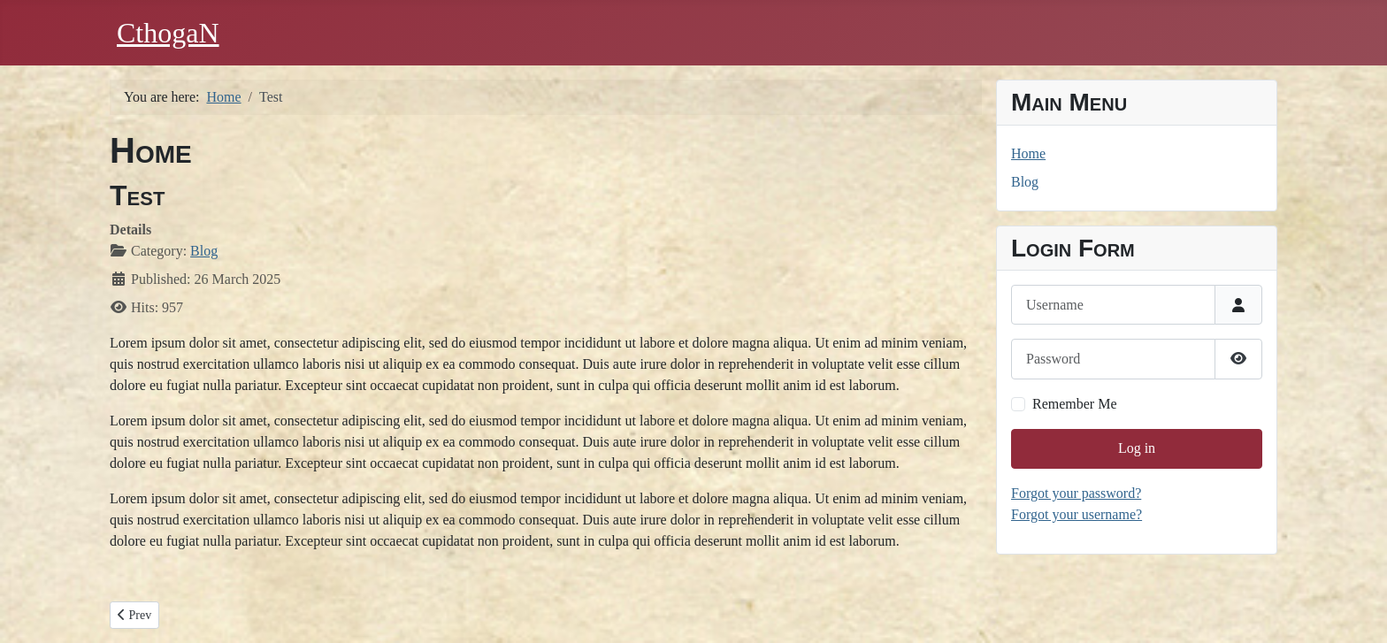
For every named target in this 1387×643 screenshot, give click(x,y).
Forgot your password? (1076, 493)
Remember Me (1074, 403)
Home (1028, 153)
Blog (204, 250)
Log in (1136, 447)
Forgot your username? (1076, 514)
